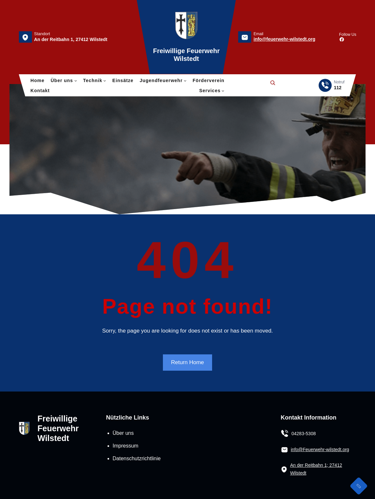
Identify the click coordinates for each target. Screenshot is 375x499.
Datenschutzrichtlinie (137, 458)
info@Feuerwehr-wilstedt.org (320, 449)
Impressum (125, 446)
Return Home (187, 362)
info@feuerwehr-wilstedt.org (284, 39)
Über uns (123, 433)
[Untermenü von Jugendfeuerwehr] (185, 80)
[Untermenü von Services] (223, 90)
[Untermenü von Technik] (104, 80)
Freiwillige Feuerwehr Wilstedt (58, 428)
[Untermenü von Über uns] (75, 80)
